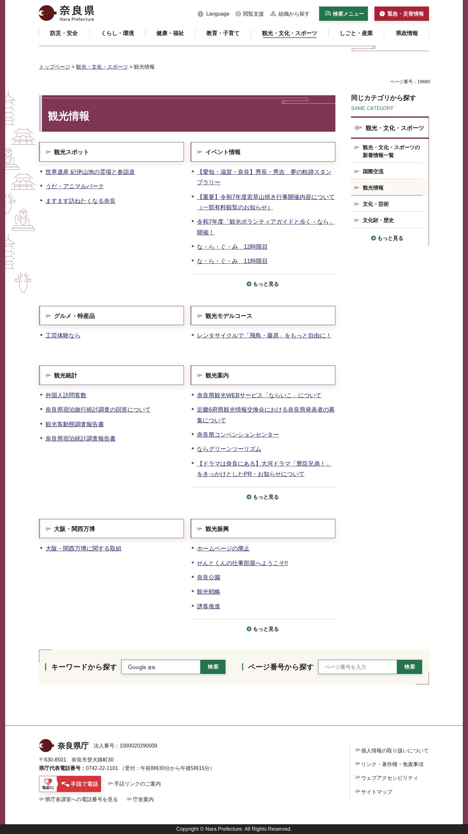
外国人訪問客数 (66, 395)
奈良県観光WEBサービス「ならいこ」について (259, 395)
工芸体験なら (63, 335)
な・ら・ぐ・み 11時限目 (232, 261)
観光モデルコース (228, 316)
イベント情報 (222, 152)
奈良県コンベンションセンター (238, 434)
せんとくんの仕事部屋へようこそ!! (242, 563)
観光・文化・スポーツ (102, 67)
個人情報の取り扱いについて (395, 750)
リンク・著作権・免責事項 (392, 764)
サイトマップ (376, 792)
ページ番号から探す (281, 667)
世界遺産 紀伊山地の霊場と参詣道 (90, 172)
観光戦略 (208, 592)
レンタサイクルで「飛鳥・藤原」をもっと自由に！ (264, 335)
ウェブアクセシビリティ (389, 778)
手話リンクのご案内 (137, 784)
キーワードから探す (84, 667)
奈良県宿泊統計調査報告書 (81, 438)
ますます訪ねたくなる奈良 (81, 201)
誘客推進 (208, 606)
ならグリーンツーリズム (229, 449)
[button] (214, 13)
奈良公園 (208, 577)
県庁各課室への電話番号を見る (81, 799)
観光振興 (217, 529)
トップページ (54, 67)
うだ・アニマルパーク (75, 186)
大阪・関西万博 (74, 529)
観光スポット (71, 152)
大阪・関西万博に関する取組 (84, 548)
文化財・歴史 (378, 220)
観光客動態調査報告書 (75, 424)
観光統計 (65, 375)
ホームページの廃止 (223, 548)
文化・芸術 (376, 204)
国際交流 (373, 171)
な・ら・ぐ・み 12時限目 (232, 247)
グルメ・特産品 (74, 316)
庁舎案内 (143, 799)
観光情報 (373, 188)
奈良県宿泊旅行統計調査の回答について (98, 409)
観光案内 (217, 375)
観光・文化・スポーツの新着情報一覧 (391, 151)
